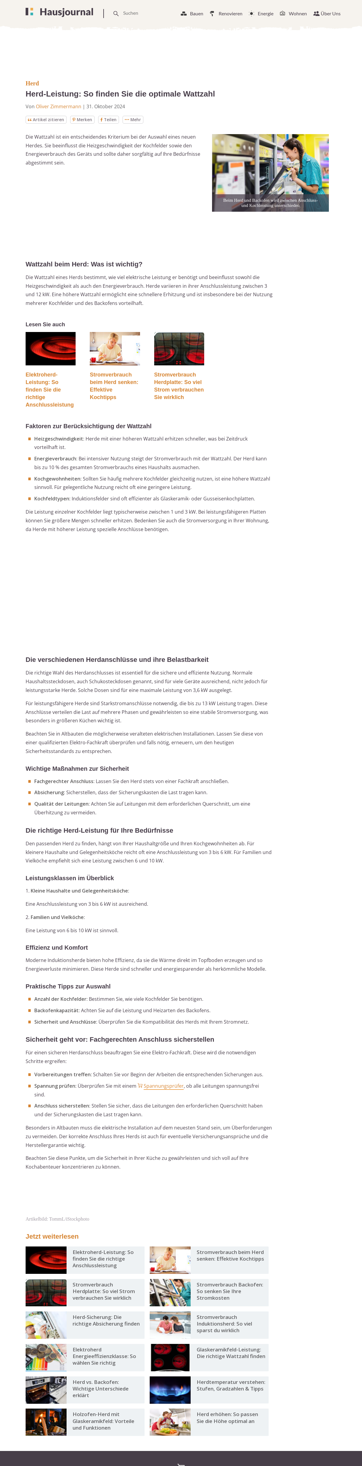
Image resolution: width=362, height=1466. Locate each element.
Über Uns (331, 13)
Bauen (196, 13)
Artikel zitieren (46, 119)
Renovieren (230, 13)
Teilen (109, 119)
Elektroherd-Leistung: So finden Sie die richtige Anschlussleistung (50, 390)
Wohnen (298, 13)
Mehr (134, 119)
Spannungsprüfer (164, 1086)
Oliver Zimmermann (58, 106)
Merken (82, 119)
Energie (265, 13)
